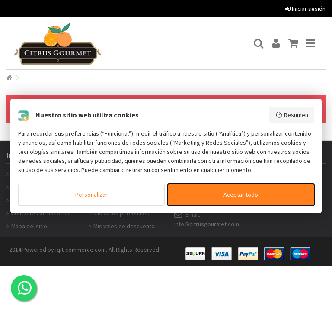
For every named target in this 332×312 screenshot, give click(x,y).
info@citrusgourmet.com (206, 224)
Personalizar (91, 194)
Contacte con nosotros (41, 213)
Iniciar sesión (305, 9)
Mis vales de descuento (124, 226)
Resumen (291, 115)
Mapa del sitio (29, 226)
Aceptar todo (240, 194)
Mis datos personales (121, 213)
